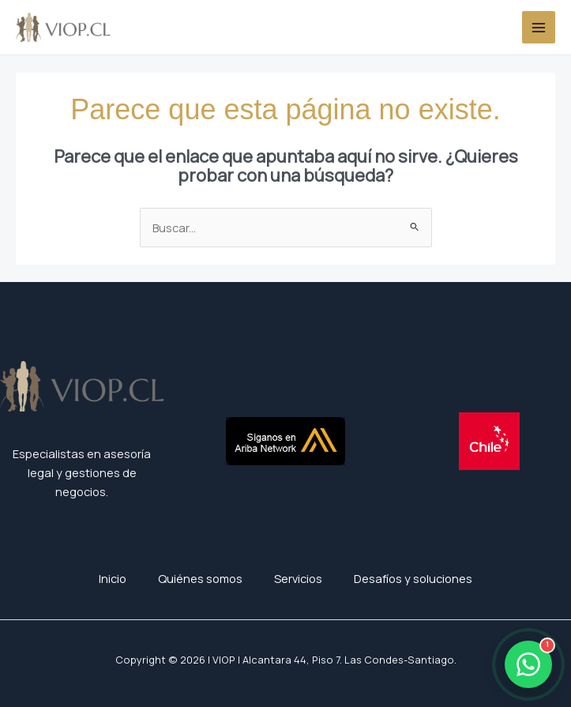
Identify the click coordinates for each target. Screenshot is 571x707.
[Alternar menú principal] (538, 27)
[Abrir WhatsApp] (528, 664)
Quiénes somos (200, 578)
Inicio (112, 578)
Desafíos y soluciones (413, 578)
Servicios (298, 578)
